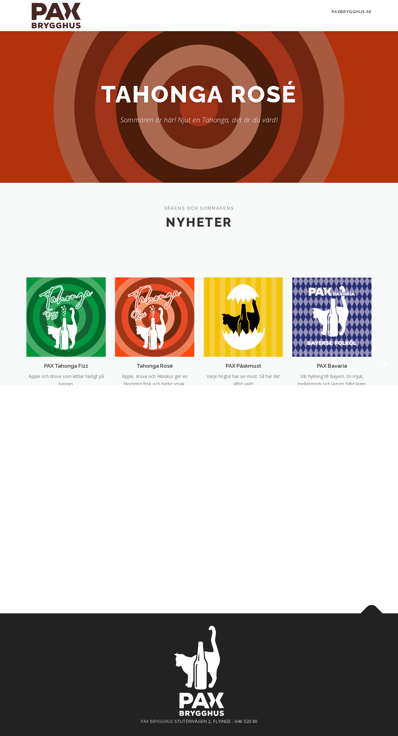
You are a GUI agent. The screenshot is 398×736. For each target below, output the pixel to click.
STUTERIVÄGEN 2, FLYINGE (202, 721)
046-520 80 (246, 721)
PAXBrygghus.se (352, 11)
